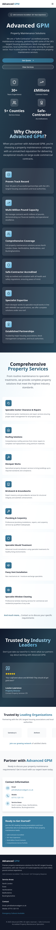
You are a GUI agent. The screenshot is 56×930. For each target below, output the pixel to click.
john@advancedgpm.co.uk (22, 790)
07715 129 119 (17, 797)
